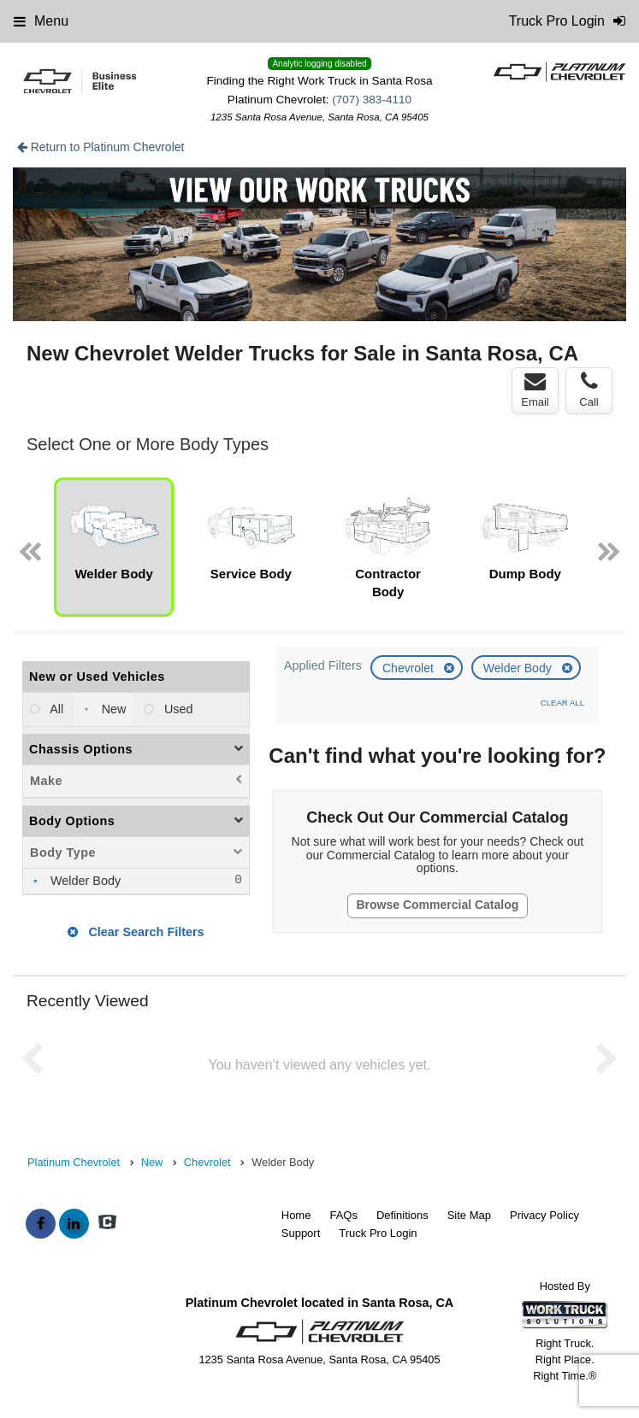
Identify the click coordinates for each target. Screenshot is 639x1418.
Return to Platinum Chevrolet (101, 147)
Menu (41, 21)
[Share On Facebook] (41, 1224)
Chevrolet (409, 668)
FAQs (343, 1215)
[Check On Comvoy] (107, 1224)
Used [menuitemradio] (177, 709)
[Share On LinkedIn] (74, 1224)
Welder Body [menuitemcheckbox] (84, 881)
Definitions (402, 1215)
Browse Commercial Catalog (437, 904)
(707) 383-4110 (371, 99)
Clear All (562, 702)
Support (301, 1233)
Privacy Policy (544, 1215)
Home (296, 1215)
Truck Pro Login (378, 1233)
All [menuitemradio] (55, 709)
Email (535, 389)
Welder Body (519, 668)
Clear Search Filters (136, 932)
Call (588, 389)
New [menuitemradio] (112, 709)
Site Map (469, 1215)
